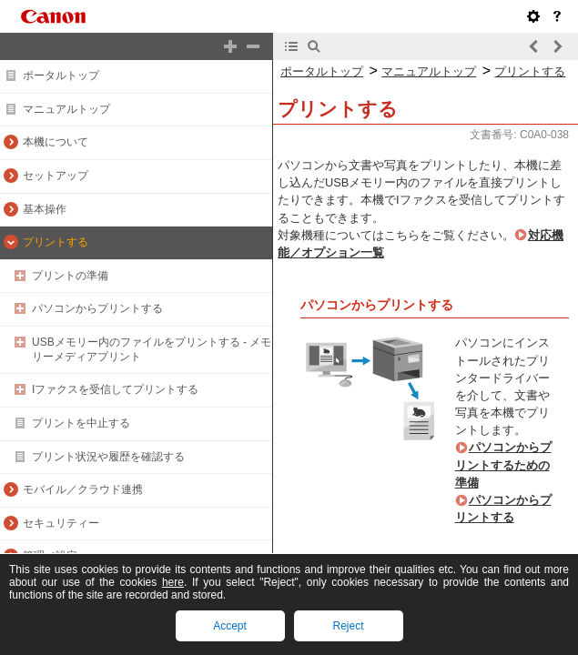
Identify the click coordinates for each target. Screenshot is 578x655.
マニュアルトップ (66, 109)
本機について (55, 142)
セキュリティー (61, 523)
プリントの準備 (70, 275)
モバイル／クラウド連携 (83, 489)
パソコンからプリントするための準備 (503, 464)
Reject (347, 626)
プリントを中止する (81, 423)
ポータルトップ (61, 75)
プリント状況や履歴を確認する (108, 456)
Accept (230, 626)
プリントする (55, 242)
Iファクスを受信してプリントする (115, 389)
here (173, 582)
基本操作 (44, 209)
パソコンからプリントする (97, 308)
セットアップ (55, 175)
